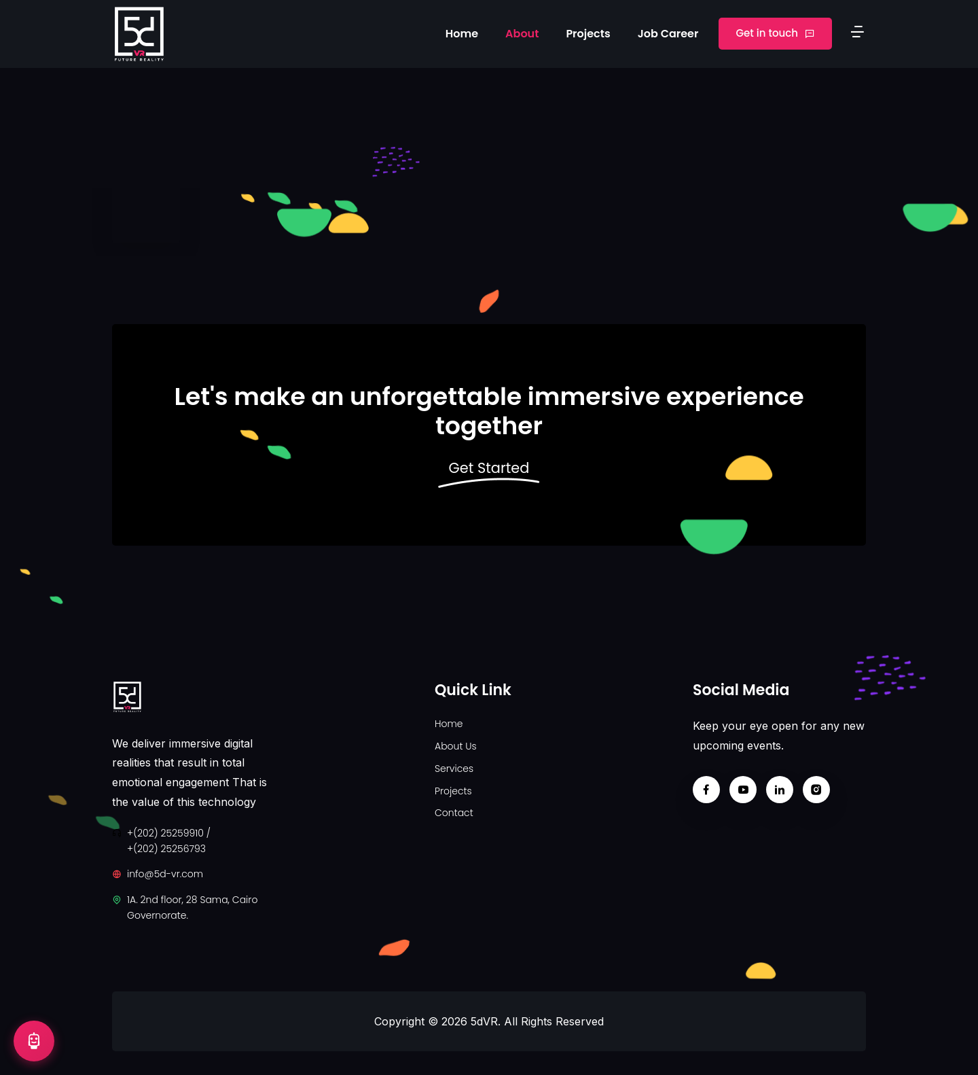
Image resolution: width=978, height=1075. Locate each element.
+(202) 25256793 (166, 849)
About (522, 33)
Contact (454, 813)
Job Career (668, 33)
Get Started (488, 468)
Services (454, 768)
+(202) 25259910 (165, 833)
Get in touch (775, 33)
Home (462, 33)
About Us (456, 746)
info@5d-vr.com (165, 874)
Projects (588, 33)
